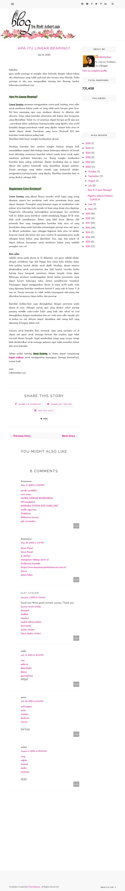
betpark (25, 610)
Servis (24, 571)
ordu (23, 710)
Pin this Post (46, 411)
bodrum (25, 718)
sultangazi (26, 706)
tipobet (25, 618)
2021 (88, 162)
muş (23, 756)
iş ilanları (25, 556)
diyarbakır (26, 668)
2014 (88, 237)
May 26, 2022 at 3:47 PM (32, 543)
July (90, 186)
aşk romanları (28, 521)
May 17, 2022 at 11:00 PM (32, 485)
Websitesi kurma (30, 517)
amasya (25, 772)
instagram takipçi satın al (35, 560)
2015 (88, 232)
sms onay (26, 494)
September (94, 176)
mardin (24, 714)
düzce (24, 672)
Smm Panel (27, 548)
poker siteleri (28, 630)
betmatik (26, 626)
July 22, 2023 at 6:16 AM (32, 701)
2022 (88, 157)
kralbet (24, 614)
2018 (88, 218)
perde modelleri (29, 490)
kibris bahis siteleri (31, 633)
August (92, 181)
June (90, 204)
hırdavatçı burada (30, 563)
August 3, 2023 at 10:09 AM (33, 751)
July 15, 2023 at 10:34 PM (32, 655)
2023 (88, 153)
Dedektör (26, 513)
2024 (88, 148)
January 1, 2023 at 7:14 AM (33, 597)
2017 (88, 223)
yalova (24, 664)
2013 (88, 242)
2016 (88, 228)
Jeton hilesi (27, 575)
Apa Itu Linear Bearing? (100, 190)
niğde (24, 760)
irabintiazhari (104, 57)
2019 (88, 214)
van (23, 660)
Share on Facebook (30, 404)
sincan (24, 722)
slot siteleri (30, 592)
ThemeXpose (34, 886)
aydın (24, 768)
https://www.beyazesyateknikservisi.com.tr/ (43, 567)
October (92, 172)
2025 (88, 143)
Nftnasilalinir (28, 502)
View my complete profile (94, 71)
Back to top (108, 887)
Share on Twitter (61, 404)
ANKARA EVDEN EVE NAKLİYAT (39, 506)
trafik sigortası (28, 510)
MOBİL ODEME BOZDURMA (37, 498)
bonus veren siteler (31, 607)
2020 (89, 167)
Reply (76, 526)
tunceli (24, 764)
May (90, 209)
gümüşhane (27, 676)
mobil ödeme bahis (31, 622)
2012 (88, 246)
